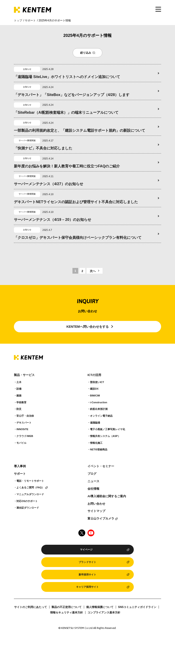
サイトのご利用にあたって (30, 607)
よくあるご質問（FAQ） (30, 487)
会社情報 (93, 488)
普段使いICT (97, 382)
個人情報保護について (99, 607)
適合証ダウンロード (27, 507)
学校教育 (21, 402)
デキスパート (23, 422)
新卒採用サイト (87, 574)
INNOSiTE (22, 429)
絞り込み (85, 52)
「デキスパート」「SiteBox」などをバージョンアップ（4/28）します (71, 95)
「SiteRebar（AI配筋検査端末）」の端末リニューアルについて (66, 112)
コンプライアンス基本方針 (104, 612)
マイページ (86, 549)
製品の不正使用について (66, 607)
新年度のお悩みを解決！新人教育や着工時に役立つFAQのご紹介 (67, 166)
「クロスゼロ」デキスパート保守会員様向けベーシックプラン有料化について (78, 238)
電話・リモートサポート (30, 480)
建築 (18, 395)
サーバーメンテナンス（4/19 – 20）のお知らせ (52, 220)
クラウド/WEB (24, 436)
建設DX (94, 388)
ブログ (92, 473)
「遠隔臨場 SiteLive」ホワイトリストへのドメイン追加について (67, 77)
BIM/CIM (95, 395)
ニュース (93, 481)
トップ (18, 20)
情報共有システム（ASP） (105, 436)
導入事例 (20, 466)
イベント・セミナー (101, 466)
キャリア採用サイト (87, 586)
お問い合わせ (96, 503)
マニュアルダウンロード (30, 494)
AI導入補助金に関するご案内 (107, 496)
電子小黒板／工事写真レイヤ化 (107, 429)
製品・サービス (24, 375)
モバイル (21, 442)
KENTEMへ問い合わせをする (87, 326)
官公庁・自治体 (25, 415)
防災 (18, 409)
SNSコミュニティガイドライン (137, 607)
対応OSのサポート (27, 501)
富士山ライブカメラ (101, 518)
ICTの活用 (94, 375)
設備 (18, 388)
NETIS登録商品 (98, 449)
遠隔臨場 (95, 422)
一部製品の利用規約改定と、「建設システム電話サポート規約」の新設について (79, 130)
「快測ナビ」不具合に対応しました (43, 148)
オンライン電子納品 (101, 415)
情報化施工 (96, 442)
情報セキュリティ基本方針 (66, 612)
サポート (30, 20)
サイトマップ (96, 511)
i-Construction (98, 402)
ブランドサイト (87, 562)
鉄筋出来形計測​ (99, 409)
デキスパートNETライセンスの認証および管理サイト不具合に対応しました (76, 202)
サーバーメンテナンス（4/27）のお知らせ (48, 184)
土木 (18, 382)
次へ (93, 271)
